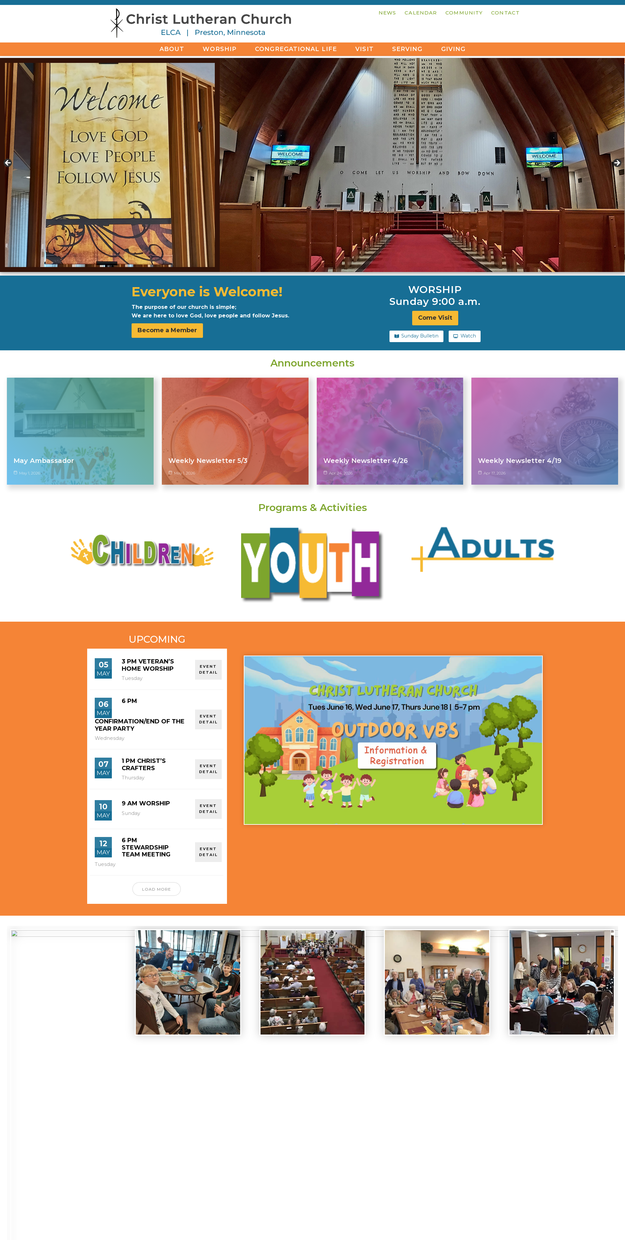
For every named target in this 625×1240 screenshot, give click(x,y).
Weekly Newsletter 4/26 (365, 460)
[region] (312, 165)
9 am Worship (146, 768)
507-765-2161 (181, 1176)
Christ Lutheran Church (200, 24)
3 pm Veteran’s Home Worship (148, 630)
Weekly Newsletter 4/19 (520, 460)
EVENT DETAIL (208, 634)
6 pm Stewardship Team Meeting (146, 812)
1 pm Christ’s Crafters (144, 729)
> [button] (617, 163)
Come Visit (312, 1178)
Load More (156, 853)
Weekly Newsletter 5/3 (207, 460)
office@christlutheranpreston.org (181, 1185)
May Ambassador (43, 460)
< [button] (8, 163)
